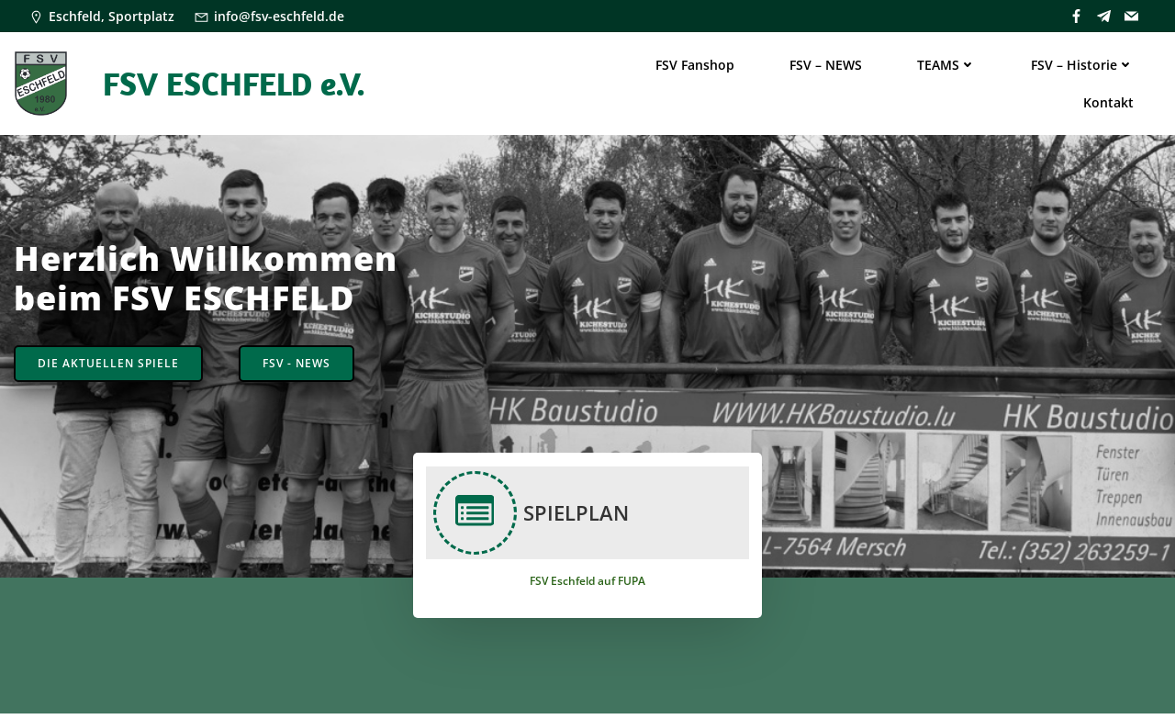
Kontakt (1108, 102)
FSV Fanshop (694, 64)
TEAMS (946, 64)
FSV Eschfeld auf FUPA (587, 585)
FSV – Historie (1082, 64)
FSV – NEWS (825, 64)
